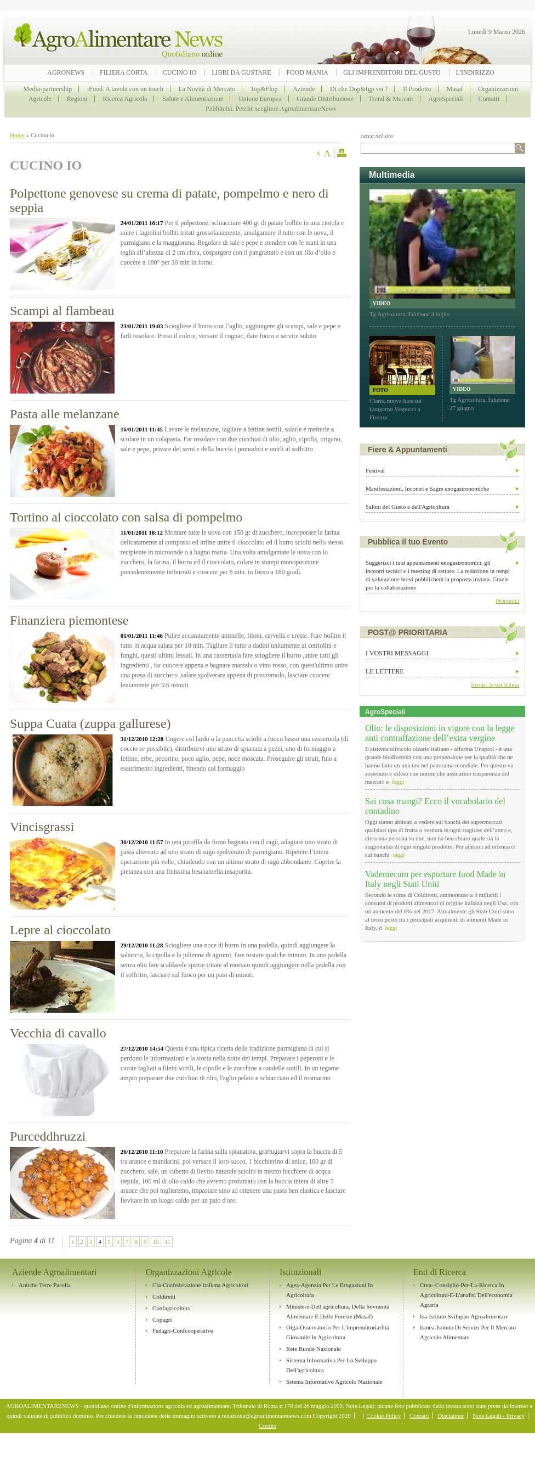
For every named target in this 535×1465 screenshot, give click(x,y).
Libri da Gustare (241, 72)
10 (156, 1241)
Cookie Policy (384, 1415)
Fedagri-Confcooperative (182, 1330)
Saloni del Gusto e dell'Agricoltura (407, 506)
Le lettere (385, 671)
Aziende (304, 89)
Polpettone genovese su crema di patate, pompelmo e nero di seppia (169, 200)
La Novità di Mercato (206, 89)
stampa (341, 153)
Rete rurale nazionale (313, 1348)
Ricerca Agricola (125, 99)
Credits (267, 1425)
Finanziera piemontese (69, 620)
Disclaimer (450, 1415)
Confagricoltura (171, 1308)
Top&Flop (264, 89)
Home (17, 135)
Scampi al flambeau (62, 311)
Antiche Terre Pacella (45, 1285)
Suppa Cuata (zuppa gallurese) (90, 723)
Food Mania (307, 72)
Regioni (77, 99)
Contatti (488, 99)
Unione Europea (259, 99)
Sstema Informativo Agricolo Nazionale (334, 1381)
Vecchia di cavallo (58, 1033)
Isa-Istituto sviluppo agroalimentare (464, 1316)
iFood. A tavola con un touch (125, 89)
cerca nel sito (377, 135)
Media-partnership (48, 89)
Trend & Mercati (391, 99)
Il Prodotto (417, 89)
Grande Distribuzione (325, 99)
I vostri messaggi (397, 653)
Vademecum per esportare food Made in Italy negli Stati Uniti (435, 879)
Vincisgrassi (42, 826)
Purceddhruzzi (48, 1136)
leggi (397, 781)
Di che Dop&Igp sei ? (359, 89)
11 (168, 1241)
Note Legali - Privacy (499, 1415)
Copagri (162, 1319)
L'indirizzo (475, 72)
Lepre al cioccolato (60, 930)
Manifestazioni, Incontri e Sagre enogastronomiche (427, 488)
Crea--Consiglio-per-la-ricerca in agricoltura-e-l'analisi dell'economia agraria (466, 1295)
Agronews (65, 72)
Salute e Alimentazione (192, 99)
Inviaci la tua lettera (495, 684)
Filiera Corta (124, 72)
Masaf (455, 89)
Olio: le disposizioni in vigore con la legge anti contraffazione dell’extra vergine (439, 733)
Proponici (507, 600)
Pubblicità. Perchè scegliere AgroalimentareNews (271, 109)
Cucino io (180, 72)
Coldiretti (163, 1296)
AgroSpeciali (445, 99)
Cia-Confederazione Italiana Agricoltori (200, 1285)
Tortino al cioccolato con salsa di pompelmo (126, 517)
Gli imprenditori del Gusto (391, 72)
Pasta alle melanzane (64, 414)
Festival (375, 470)
